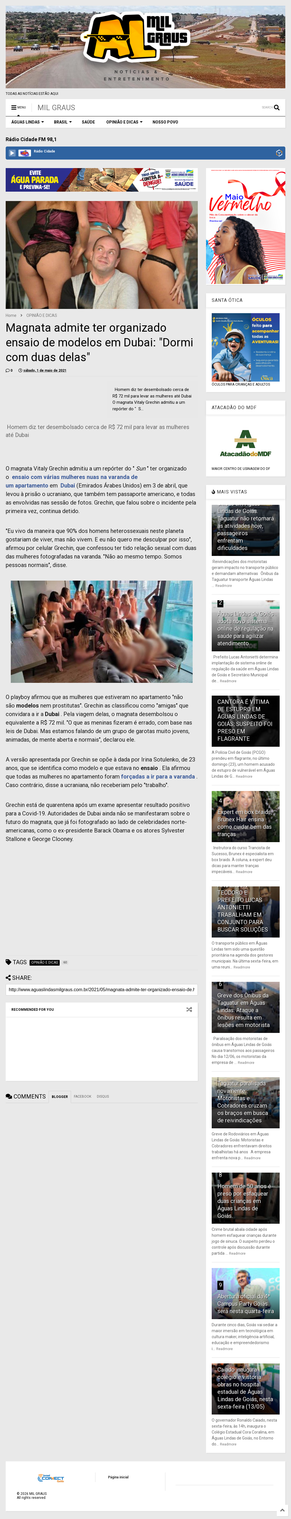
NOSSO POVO (165, 122)
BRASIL (63, 122)
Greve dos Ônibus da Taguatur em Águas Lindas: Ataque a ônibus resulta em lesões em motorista (243, 1010)
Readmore (223, 586)
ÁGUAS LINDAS (27, 122)
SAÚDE (88, 122)
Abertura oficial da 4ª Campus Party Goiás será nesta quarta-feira (245, 1304)
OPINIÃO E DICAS (124, 122)
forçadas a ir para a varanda (158, 776)
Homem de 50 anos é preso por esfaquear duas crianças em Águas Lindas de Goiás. (244, 1201)
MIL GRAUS (56, 107)
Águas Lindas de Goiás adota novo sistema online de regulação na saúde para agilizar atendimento (245, 628)
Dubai (68, 485)
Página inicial (118, 1477)
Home (11, 315)
